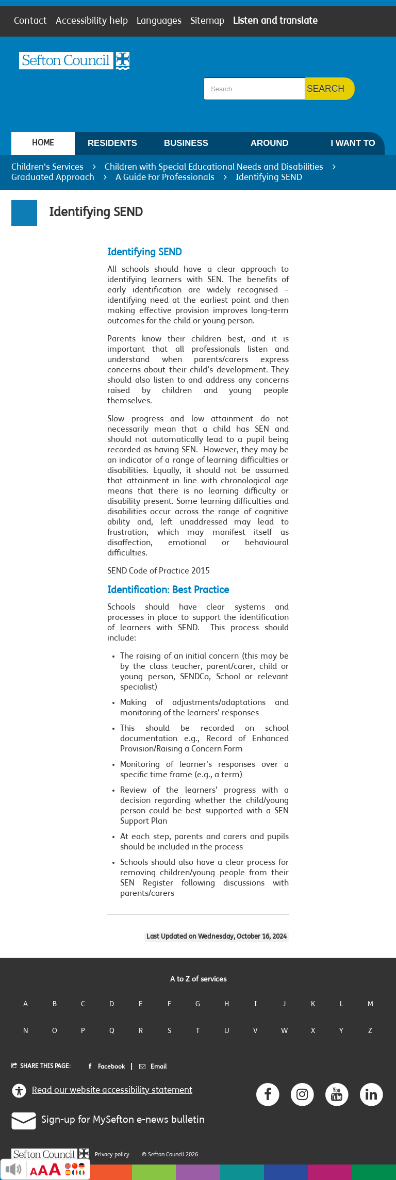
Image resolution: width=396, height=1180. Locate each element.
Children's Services (47, 167)
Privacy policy (112, 1155)
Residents (112, 146)
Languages (159, 21)
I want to (353, 146)
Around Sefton (269, 146)
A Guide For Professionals (165, 177)
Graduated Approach (52, 177)
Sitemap (207, 21)
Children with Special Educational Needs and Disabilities (214, 167)
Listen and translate (275, 21)
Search (325, 89)
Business (186, 146)
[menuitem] (43, 143)
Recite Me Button (45, 1169)
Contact (30, 21)
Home (43, 143)
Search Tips (227, 105)
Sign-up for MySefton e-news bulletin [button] (102, 1119)
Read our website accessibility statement (101, 1091)
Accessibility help (92, 21)
